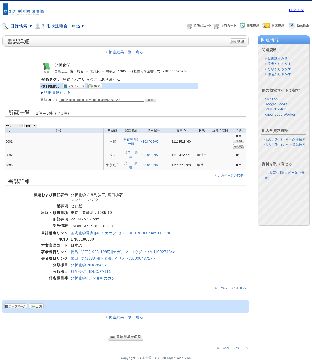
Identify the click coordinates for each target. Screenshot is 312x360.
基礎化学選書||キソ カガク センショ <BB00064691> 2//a (120, 233)
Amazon (271, 99)
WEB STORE (275, 109)
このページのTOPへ (232, 175)
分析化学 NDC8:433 (88, 265)
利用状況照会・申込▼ (59, 26)
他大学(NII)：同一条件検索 (285, 139)
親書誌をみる (278, 58)
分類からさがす (279, 69)
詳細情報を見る (57, 92)
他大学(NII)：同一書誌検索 (285, 144)
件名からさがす (279, 74)
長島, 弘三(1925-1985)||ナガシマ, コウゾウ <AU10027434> (123, 252)
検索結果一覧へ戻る (126, 52)
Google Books (275, 104)
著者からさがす (279, 64)
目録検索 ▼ (17, 26)
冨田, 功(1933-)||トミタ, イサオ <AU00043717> (113, 258)
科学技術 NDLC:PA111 (91, 271)
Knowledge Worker (279, 114)
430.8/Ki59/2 (150, 141)
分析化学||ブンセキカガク (93, 278)
